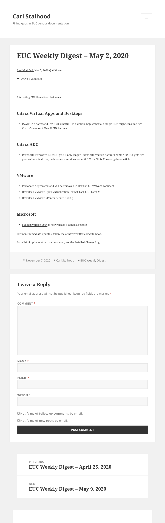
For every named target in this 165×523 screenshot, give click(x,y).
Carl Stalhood (32, 16)
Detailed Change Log (87, 242)
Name (23, 361)
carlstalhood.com (54, 242)
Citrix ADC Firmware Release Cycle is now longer (51, 155)
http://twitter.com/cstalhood (84, 234)
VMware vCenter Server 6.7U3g (54, 198)
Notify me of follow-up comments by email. (51, 413)
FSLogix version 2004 (34, 224)
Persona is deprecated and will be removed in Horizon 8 (56, 186)
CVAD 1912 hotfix (32, 124)
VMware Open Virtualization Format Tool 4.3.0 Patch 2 (67, 192)
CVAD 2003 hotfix (59, 124)
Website (23, 395)
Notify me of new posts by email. (44, 421)
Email (23, 378)
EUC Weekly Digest (93, 260)
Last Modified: (25, 70)
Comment (26, 303)
